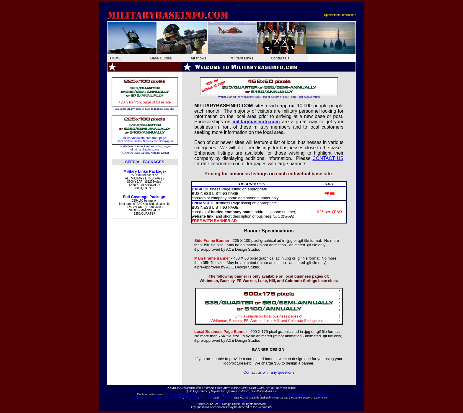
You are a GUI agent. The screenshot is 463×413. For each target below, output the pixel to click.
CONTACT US (327, 158)
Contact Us (280, 58)
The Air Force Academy (150, 397)
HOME (115, 58)
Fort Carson (226, 397)
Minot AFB (191, 397)
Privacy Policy (241, 400)
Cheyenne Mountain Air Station (307, 394)
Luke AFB (280, 394)
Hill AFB (267, 394)
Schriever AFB (251, 394)
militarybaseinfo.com (256, 121)
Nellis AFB (206, 397)
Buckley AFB (193, 394)
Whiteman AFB (174, 394)
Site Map (218, 400)
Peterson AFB (233, 394)
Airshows (198, 58)
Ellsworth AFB (174, 397)
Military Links (242, 58)
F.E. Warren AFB (213, 394)
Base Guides (161, 58)
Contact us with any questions (268, 372)
